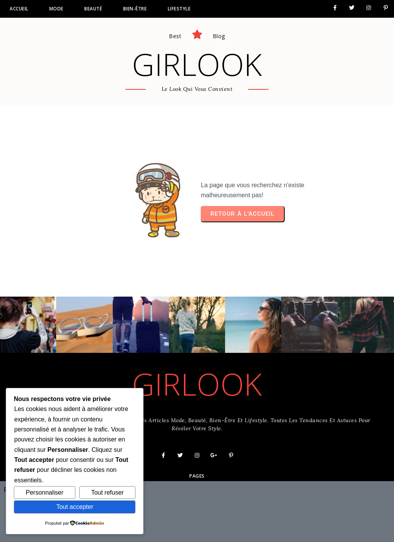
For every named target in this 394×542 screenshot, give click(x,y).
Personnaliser (44, 492)
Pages (197, 476)
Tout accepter (74, 506)
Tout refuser (107, 492)
